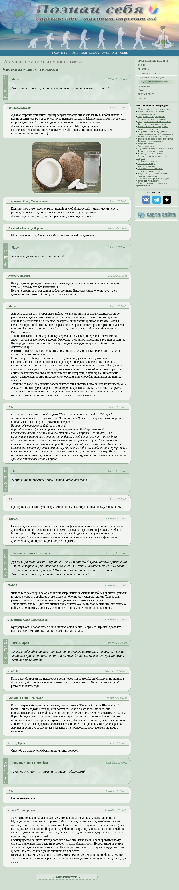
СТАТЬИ (142, 98)
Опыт (115, 52)
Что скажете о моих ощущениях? (152, 126)
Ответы (105, 52)
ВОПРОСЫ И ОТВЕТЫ (149, 73)
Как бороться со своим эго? (150, 168)
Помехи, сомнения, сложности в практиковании (151, 184)
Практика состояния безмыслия (151, 119)
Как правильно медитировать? (151, 116)
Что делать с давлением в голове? (152, 173)
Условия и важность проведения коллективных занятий (151, 113)
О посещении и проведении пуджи (153, 178)
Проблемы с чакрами (147, 161)
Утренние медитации (147, 176)
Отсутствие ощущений (147, 129)
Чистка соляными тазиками (150, 141)
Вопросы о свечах (145, 144)
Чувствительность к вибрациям (151, 124)
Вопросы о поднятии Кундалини (152, 131)
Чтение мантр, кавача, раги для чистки (155, 139)
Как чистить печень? (146, 166)
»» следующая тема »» (66, 877)
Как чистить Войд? (146, 163)
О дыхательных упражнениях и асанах (155, 149)
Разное (141, 90)
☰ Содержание (59, 52)
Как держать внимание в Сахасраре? (154, 121)
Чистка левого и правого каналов (152, 136)
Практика (94, 52)
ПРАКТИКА (143, 69)
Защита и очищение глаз (148, 171)
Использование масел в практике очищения (152, 157)
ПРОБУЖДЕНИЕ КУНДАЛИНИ (153, 61)
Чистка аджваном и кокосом (150, 154)
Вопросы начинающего (148, 181)
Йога (75, 52)
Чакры (83, 52)
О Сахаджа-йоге (145, 86)
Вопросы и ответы (24, 61)
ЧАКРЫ (141, 65)
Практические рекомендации (151, 77)
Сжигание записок (145, 146)
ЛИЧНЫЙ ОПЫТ (146, 94)
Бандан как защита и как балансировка (155, 134)
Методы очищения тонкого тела (61, 61)
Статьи (124, 52)
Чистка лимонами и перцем (150, 151)
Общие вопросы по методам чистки (153, 109)
